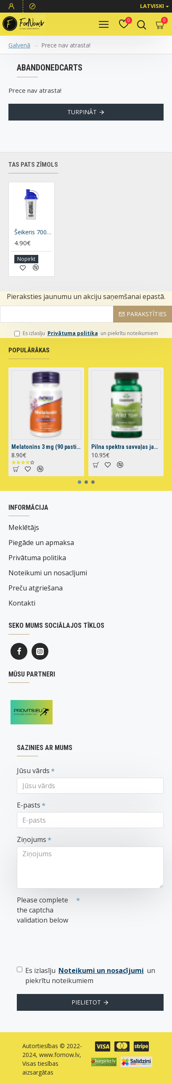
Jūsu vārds (33, 770)
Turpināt (82, 112)
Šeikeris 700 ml (33, 232)
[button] (79, 482)
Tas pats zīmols (33, 164)
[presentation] (76, 942)
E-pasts (28, 805)
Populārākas (29, 350)
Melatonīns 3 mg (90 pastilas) (46, 446)
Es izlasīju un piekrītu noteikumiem (86, 333)
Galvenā (19, 45)
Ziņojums (31, 839)
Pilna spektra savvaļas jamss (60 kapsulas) (126, 446)
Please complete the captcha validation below (42, 910)
